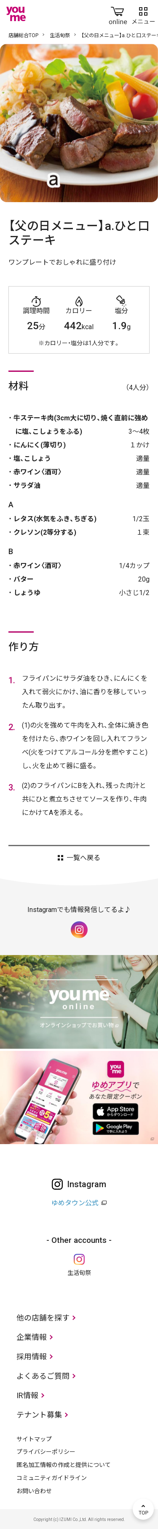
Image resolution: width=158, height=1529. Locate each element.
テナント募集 (39, 1414)
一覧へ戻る (83, 858)
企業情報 (31, 1337)
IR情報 (27, 1395)
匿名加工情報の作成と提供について (63, 1464)
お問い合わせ (34, 1491)
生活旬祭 (60, 35)
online (118, 13)
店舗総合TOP (23, 35)
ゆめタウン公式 (75, 1203)
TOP (143, 1509)
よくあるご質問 (43, 1376)
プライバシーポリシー (45, 1451)
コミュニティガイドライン (51, 1478)
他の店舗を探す (43, 1317)
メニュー (143, 13)
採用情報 (31, 1356)
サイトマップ (34, 1439)
